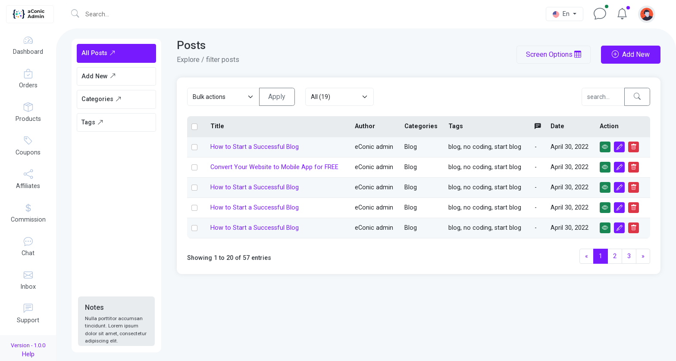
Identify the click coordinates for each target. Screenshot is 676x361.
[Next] (643, 256)
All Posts (98, 53)
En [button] (562, 14)
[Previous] (586, 256)
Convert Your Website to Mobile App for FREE (274, 167)
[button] (646, 14)
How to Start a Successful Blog (254, 147)
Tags (92, 122)
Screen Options (553, 54)
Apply (276, 97)
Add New (98, 76)
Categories (101, 99)
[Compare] (603, 97)
